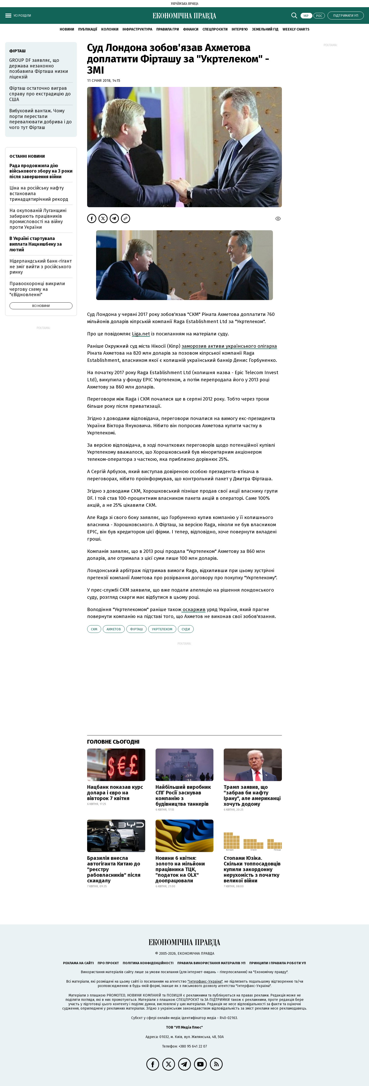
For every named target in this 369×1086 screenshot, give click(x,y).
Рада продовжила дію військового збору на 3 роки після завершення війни (41, 171)
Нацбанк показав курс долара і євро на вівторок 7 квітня (115, 792)
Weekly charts (296, 29)
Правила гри (167, 29)
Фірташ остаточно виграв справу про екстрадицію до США (40, 93)
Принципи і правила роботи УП (277, 963)
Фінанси (190, 29)
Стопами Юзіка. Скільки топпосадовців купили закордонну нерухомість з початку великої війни (252, 869)
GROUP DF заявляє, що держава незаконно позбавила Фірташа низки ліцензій (38, 68)
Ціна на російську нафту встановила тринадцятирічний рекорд (38, 193)
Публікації (87, 29)
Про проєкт (108, 963)
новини (67, 29)
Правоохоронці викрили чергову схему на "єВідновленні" (37, 289)
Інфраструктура (137, 29)
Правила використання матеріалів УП (211, 963)
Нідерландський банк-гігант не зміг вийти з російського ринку (40, 266)
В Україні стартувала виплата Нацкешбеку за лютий (35, 244)
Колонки (109, 29)
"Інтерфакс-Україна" (205, 981)
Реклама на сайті (78, 963)
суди (186, 629)
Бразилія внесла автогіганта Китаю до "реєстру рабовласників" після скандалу (113, 869)
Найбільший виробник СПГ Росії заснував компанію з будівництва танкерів (183, 795)
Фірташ (136, 629)
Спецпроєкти (215, 29)
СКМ (94, 629)
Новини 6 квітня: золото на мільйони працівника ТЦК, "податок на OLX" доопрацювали (180, 869)
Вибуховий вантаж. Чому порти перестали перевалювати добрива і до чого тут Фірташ (40, 119)
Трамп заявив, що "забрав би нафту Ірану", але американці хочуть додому (252, 795)
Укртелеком (162, 629)
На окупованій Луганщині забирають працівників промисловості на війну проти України (37, 219)
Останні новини (27, 156)
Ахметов (114, 629)
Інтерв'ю (240, 29)
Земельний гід (265, 29)
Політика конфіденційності (148, 963)
